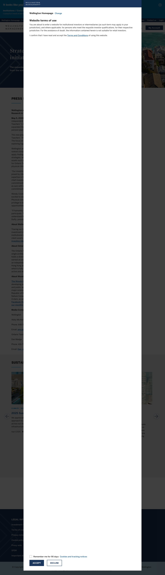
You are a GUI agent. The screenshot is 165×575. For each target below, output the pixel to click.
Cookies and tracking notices (73, 556)
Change (58, 13)
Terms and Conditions (77, 35)
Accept (37, 563)
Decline (54, 563)
